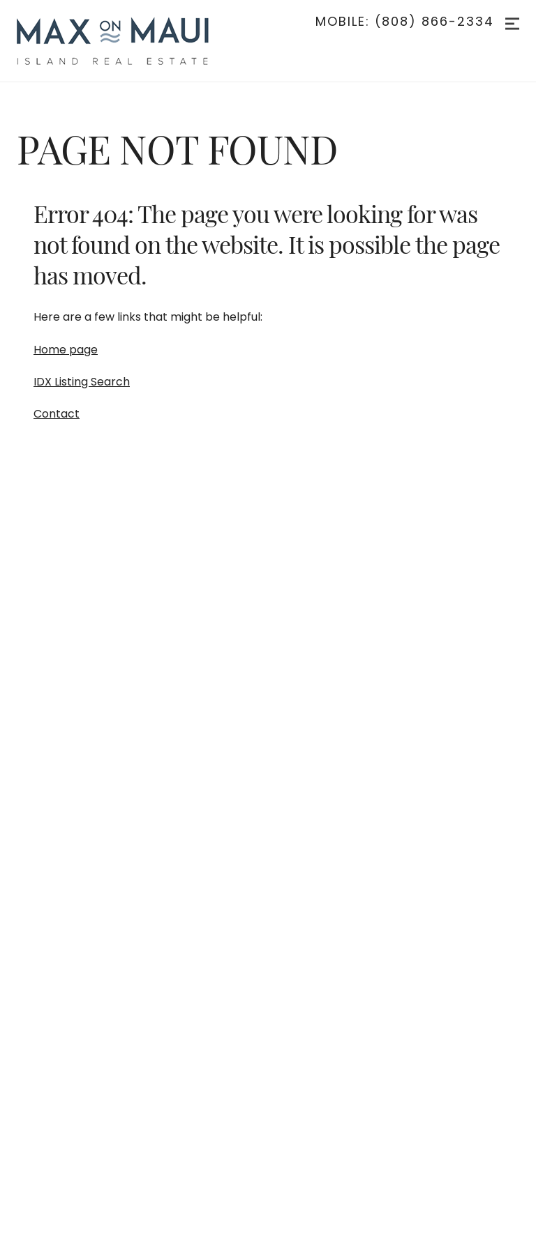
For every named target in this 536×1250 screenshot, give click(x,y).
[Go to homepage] (127, 41)
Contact (57, 414)
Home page (66, 350)
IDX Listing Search (82, 382)
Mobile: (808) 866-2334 (404, 21)
